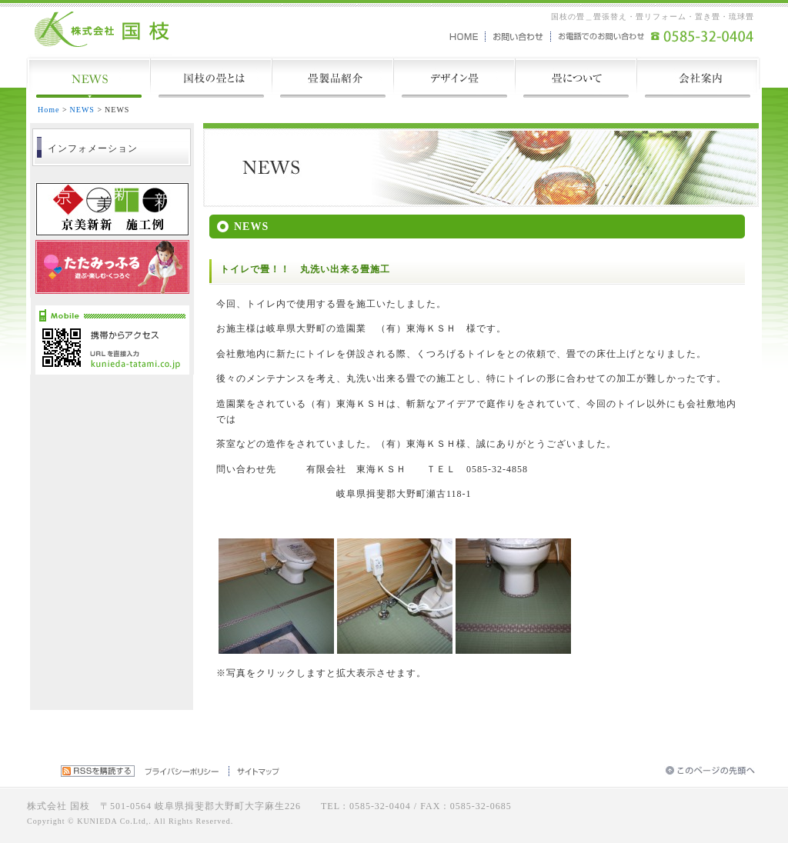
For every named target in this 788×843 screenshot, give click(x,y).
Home (48, 109)
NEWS (82, 109)
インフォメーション (93, 148)
